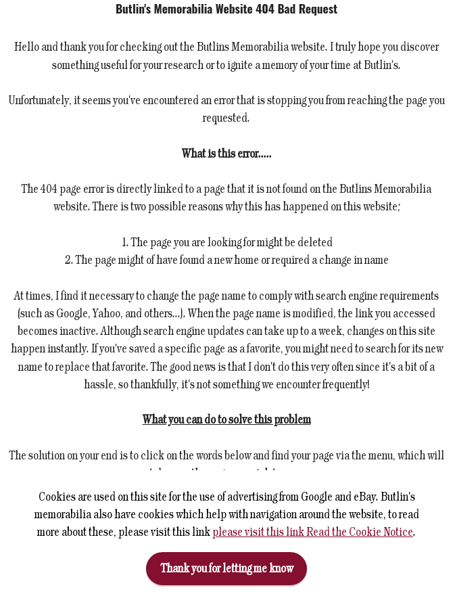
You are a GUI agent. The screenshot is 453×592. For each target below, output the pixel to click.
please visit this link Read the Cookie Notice (312, 535)
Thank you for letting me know (227, 571)
